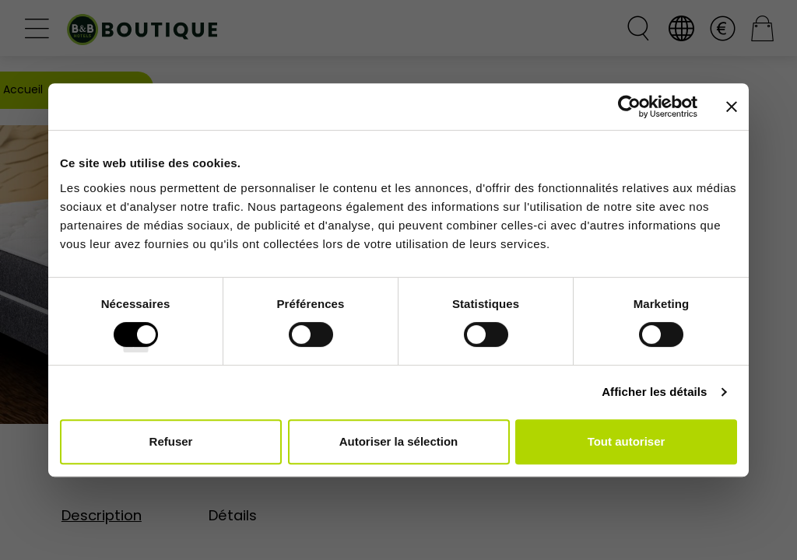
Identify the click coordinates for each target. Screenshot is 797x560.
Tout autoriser (626, 441)
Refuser (171, 441)
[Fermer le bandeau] (731, 106)
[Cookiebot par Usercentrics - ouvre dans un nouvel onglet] (629, 106)
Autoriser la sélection (398, 441)
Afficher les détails (654, 391)
